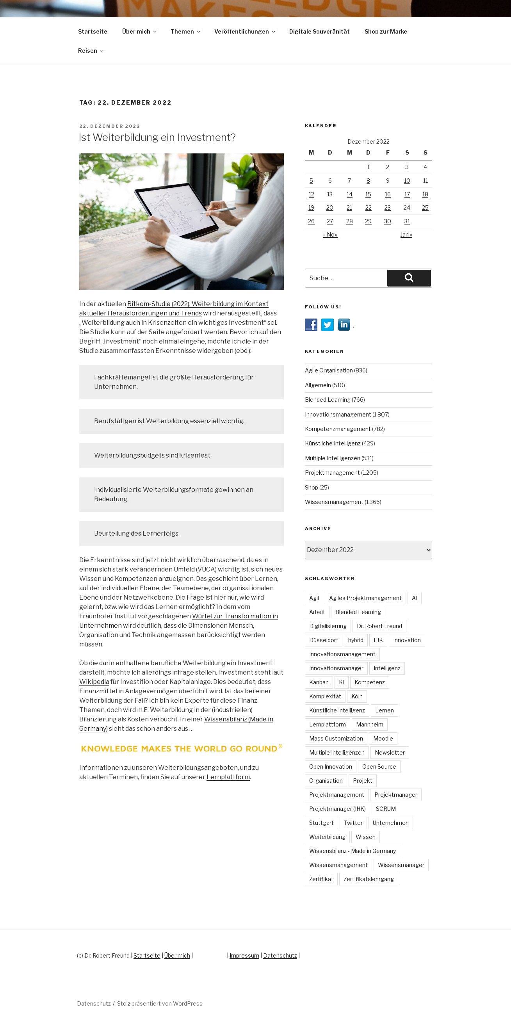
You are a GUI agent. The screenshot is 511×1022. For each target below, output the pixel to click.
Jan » (406, 234)
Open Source (379, 766)
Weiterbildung (327, 836)
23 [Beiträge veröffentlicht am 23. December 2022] (388, 207)
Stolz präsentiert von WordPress (160, 1003)
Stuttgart (321, 822)
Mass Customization (336, 738)
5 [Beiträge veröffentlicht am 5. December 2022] (311, 180)
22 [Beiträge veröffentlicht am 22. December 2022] (368, 207)
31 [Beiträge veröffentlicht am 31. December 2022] (407, 221)
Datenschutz (280, 955)
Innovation (407, 640)
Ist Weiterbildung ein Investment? (157, 137)
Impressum (244, 955)
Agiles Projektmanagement (365, 598)
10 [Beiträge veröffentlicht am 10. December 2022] (407, 180)
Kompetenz (369, 682)
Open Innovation (330, 766)
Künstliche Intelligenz (333, 443)
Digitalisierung (328, 626)
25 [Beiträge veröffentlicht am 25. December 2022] (425, 207)
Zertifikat (321, 879)
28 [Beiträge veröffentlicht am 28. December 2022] (349, 221)
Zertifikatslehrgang (369, 879)
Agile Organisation (329, 370)
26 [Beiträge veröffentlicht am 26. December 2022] (311, 221)
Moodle (383, 738)
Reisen (91, 50)
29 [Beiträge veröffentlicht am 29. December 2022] (368, 221)
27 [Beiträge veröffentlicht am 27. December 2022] (330, 221)
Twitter (353, 822)
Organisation (326, 780)
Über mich (140, 31)
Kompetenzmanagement (338, 429)
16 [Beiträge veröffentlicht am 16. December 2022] (388, 194)
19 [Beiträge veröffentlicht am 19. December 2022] (311, 207)
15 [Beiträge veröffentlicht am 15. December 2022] (368, 194)
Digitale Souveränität (319, 31)
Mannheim (369, 724)
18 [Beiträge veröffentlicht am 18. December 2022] (425, 194)
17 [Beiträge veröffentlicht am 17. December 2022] (407, 194)
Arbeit (317, 612)
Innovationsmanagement (338, 414)
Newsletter (390, 752)
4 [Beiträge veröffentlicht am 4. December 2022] (425, 167)
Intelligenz (387, 668)
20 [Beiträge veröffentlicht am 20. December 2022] (329, 207)
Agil (314, 598)
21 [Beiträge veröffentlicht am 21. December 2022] (349, 207)
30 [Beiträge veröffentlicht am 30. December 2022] (387, 221)
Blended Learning (328, 399)
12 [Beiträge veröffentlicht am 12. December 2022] (311, 194)
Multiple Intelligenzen (332, 458)
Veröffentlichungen (245, 31)
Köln (357, 696)
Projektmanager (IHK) (337, 808)
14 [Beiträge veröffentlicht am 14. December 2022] (350, 194)
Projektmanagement (332, 472)
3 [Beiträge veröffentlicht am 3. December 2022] (407, 167)
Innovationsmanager (336, 668)
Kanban (319, 682)
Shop (311, 487)
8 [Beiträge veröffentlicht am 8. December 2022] (368, 180)
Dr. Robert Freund (379, 626)
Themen (186, 31)
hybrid (355, 640)
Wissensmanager (401, 865)
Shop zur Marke (386, 31)
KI (341, 682)
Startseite (92, 31)
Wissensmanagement (334, 502)
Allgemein (318, 385)
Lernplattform (228, 777)
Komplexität (325, 696)
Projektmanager (395, 794)
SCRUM (386, 808)
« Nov (330, 234)
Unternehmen (391, 822)
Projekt (362, 780)
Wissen (366, 836)
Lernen (384, 710)
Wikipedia (94, 681)
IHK (378, 640)
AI (414, 598)
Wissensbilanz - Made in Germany (352, 851)
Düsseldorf (323, 640)
